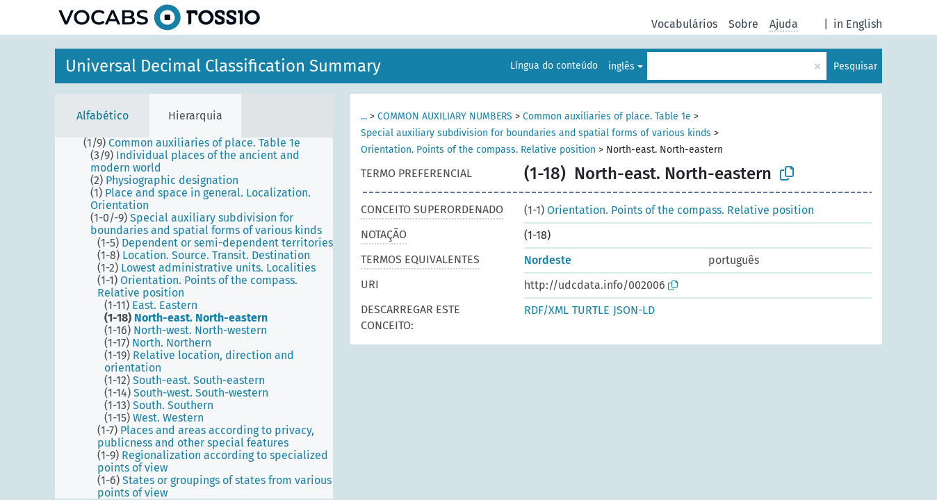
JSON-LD (634, 310)
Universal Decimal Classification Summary (223, 66)
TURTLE (591, 310)
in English (857, 24)
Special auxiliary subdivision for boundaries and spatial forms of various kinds (536, 133)
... (364, 116)
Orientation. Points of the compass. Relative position (478, 150)
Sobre (743, 24)
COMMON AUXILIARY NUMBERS (444, 116)
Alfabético (102, 115)
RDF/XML (546, 310)
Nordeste (547, 260)
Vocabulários (684, 24)
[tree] (194, 318)
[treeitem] (198, 143)
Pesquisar (855, 66)
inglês (621, 66)
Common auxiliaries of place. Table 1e (607, 116)
